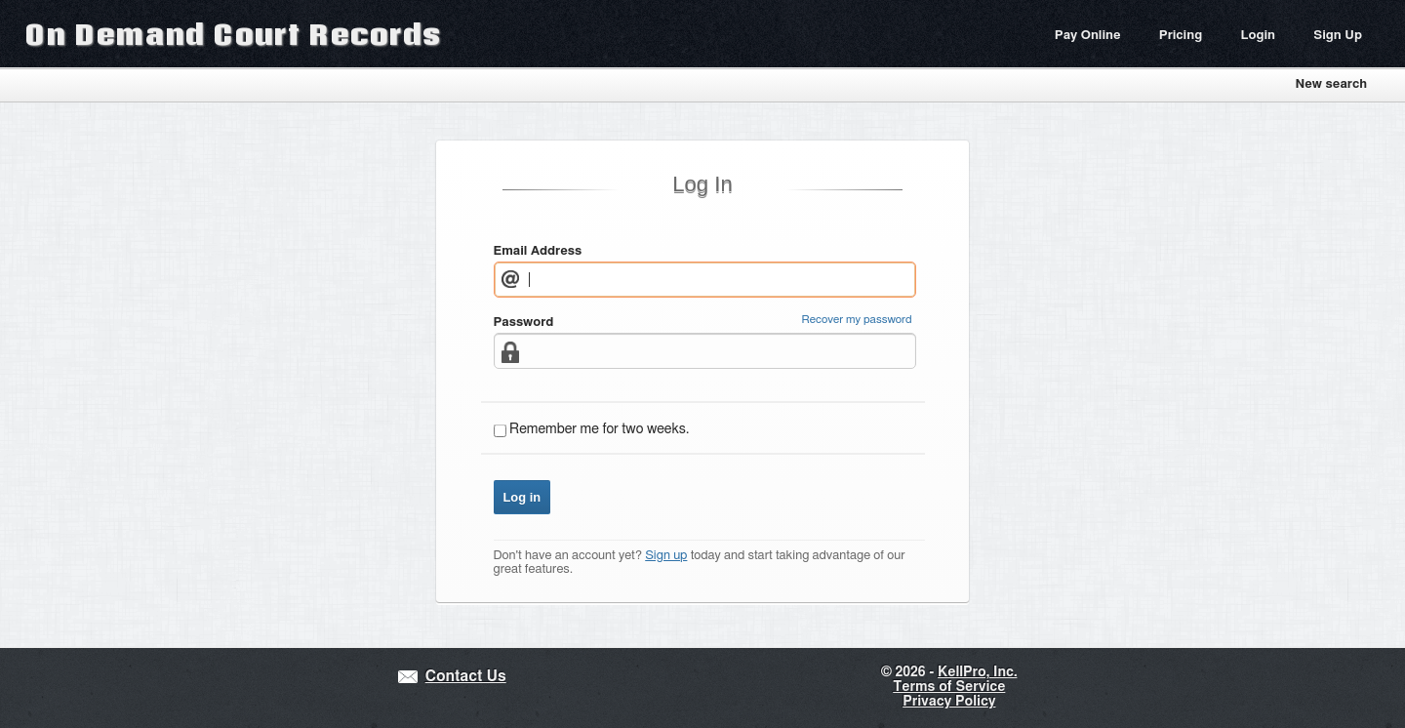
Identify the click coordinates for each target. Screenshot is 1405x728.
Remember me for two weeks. (599, 429)
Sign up (666, 555)
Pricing (1180, 35)
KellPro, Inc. (977, 672)
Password (524, 322)
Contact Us (465, 676)
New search (1331, 84)
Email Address (538, 251)
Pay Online (1088, 35)
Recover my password (857, 319)
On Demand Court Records (233, 34)
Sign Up (1337, 35)
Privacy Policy (949, 701)
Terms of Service (949, 687)
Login (1257, 35)
